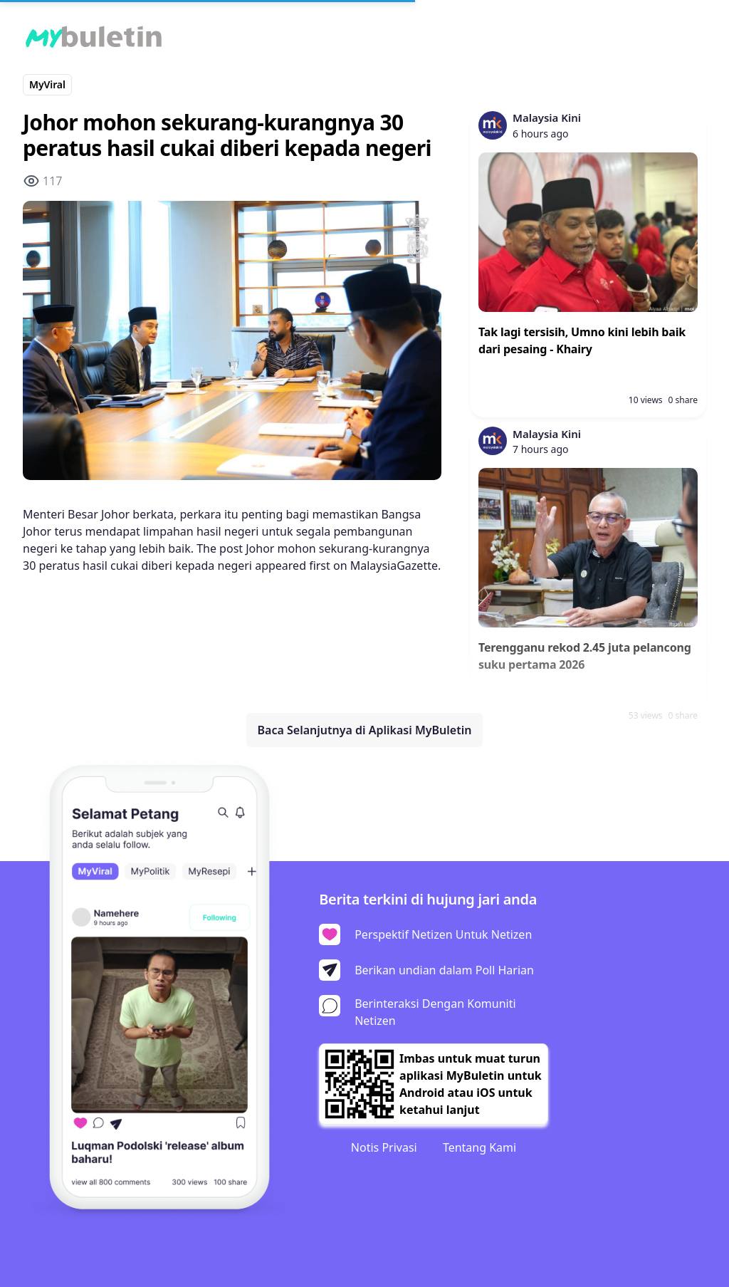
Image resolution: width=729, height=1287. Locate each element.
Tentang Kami (479, 1147)
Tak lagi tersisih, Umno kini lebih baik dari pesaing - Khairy (582, 340)
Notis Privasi (384, 1147)
